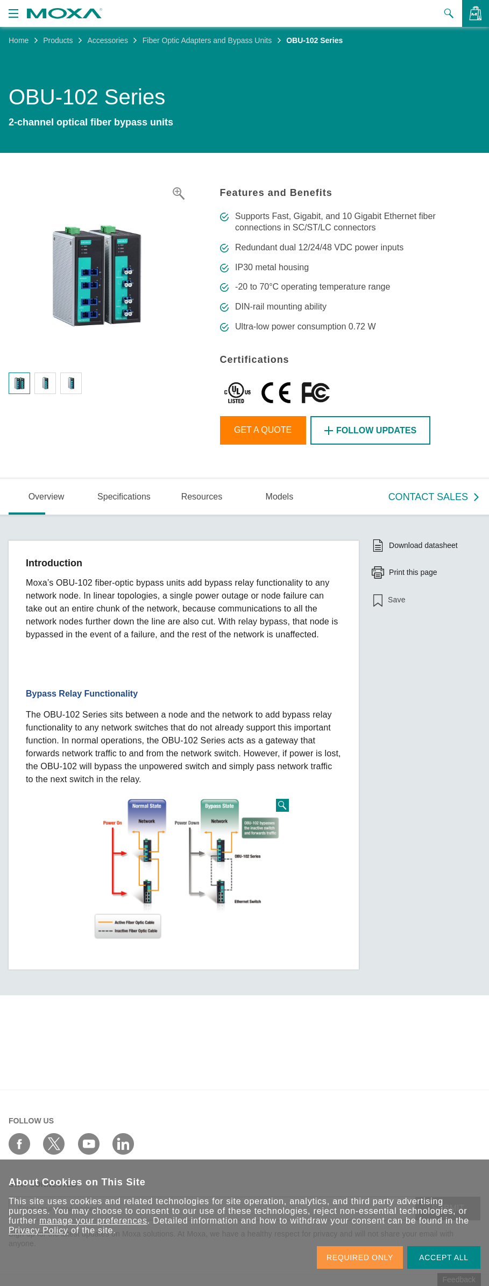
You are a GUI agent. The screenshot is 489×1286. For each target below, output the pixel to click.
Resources (201, 496)
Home (19, 40)
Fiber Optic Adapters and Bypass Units (207, 40)
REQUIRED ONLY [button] (360, 1257)
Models (280, 496)
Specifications (124, 496)
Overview (47, 496)
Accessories (107, 40)
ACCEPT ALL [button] (444, 1257)
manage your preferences (93, 1220)
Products (58, 40)
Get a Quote (263, 429)
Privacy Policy (38, 1230)
